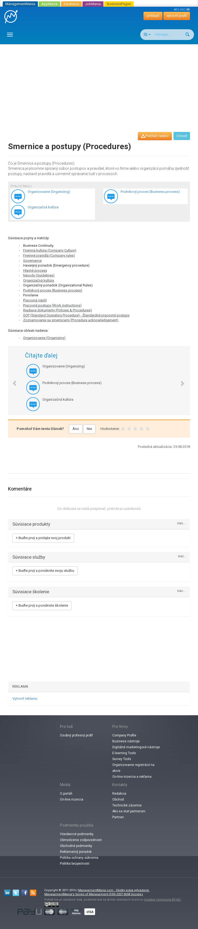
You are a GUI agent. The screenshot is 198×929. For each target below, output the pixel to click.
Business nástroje (126, 741)
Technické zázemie (127, 805)
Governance (32, 261)
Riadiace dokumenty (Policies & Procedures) (57, 310)
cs (182, 9)
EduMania (71, 4)
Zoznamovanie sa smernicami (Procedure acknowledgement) (70, 320)
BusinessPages (119, 4)
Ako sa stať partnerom (128, 811)
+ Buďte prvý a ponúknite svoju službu (45, 571)
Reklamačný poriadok (76, 852)
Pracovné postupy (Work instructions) (52, 305)
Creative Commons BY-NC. (162, 899)
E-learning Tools (124, 753)
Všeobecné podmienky (76, 834)
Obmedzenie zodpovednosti (81, 840)
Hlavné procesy (35, 270)
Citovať (182, 136)
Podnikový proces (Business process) (52, 290)
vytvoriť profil (177, 16)
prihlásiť (153, 16)
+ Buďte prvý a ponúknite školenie (42, 605)
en (176, 9)
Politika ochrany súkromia (79, 858)
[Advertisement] (101, 83)
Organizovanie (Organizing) (44, 338)
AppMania (49, 4)
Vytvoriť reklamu (24, 698)
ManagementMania (20, 4)
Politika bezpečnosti (74, 863)
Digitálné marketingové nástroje (136, 747)
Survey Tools (121, 759)
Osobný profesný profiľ (76, 735)
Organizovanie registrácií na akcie (133, 768)
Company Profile (124, 735)
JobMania (93, 4)
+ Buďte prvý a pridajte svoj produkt (43, 538)
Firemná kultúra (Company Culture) (49, 250)
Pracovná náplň (35, 300)
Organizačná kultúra (38, 280)
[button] (11, 380)
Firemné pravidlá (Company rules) (49, 255)
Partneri (118, 817)
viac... (181, 523)
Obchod (118, 799)
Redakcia (119, 793)
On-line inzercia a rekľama (132, 777)
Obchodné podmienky (76, 846)
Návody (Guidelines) (39, 275)
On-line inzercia (71, 799)
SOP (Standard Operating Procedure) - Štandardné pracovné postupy (76, 315)
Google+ (137, 894)
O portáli (66, 793)
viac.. (182, 556)
